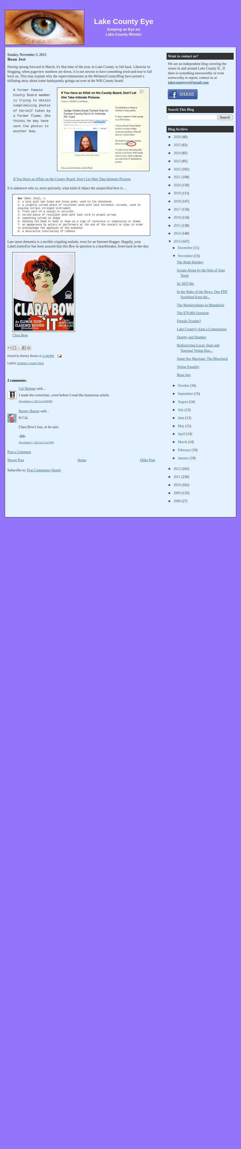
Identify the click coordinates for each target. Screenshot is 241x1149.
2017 (177, 209)
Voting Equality (188, 367)
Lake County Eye (123, 21)
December (185, 248)
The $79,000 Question (193, 313)
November (186, 256)
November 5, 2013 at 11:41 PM (36, 442)
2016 (177, 217)
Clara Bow (20, 335)
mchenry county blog (30, 363)
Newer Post (15, 460)
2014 (177, 233)
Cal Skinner (27, 388)
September (186, 394)
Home (81, 460)
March (183, 442)
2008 (177, 501)
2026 (177, 137)
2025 (177, 145)
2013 (177, 241)
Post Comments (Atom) (44, 470)
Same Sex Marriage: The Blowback (202, 359)
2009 (177, 493)
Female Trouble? (189, 321)
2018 (177, 201)
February (185, 450)
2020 (177, 185)
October (184, 385)
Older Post (147, 460)
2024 (177, 153)
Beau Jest (16, 59)
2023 (177, 161)
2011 (177, 477)
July (181, 410)
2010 (177, 485)
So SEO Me (185, 284)
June (181, 418)
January (184, 458)
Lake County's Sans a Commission (202, 329)
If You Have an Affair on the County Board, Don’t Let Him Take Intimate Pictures (72, 179)
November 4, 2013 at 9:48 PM (35, 401)
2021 (177, 177)
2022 (177, 169)
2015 (177, 225)
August (183, 402)
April (182, 434)
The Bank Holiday (190, 262)
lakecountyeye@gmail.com (188, 82)
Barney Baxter (29, 411)
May (181, 426)
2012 (177, 469)
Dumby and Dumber (191, 337)
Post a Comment (19, 452)
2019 (177, 193)
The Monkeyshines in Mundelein (200, 305)
